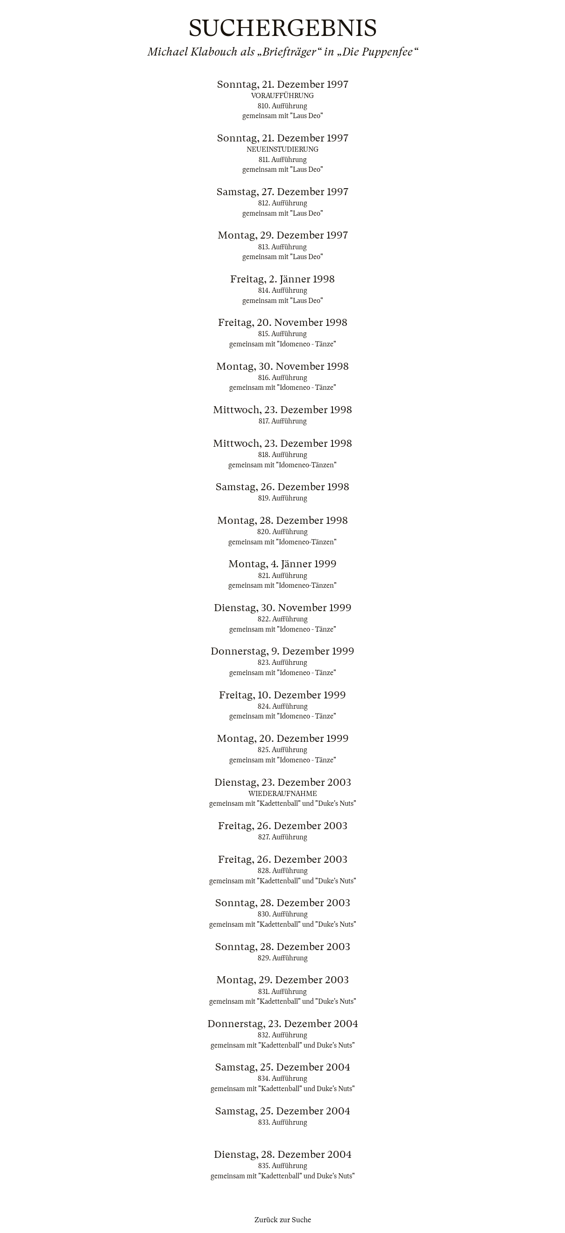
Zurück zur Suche (282, 1220)
